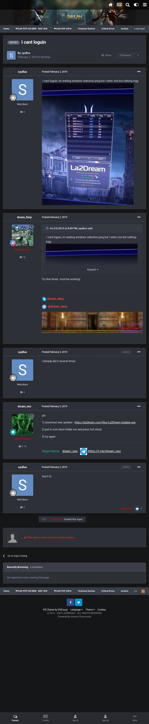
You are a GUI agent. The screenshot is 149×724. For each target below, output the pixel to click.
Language (76, 609)
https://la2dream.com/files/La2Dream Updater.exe (105, 422)
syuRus (25, 53)
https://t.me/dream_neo (104, 451)
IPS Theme (48, 609)
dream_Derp (24, 217)
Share (106, 55)
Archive (45, 57)
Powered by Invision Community (74, 616)
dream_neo (24, 406)
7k (22, 257)
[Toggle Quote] (47, 228)
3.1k (23, 446)
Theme (90, 609)
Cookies (102, 609)
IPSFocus (63, 609)
